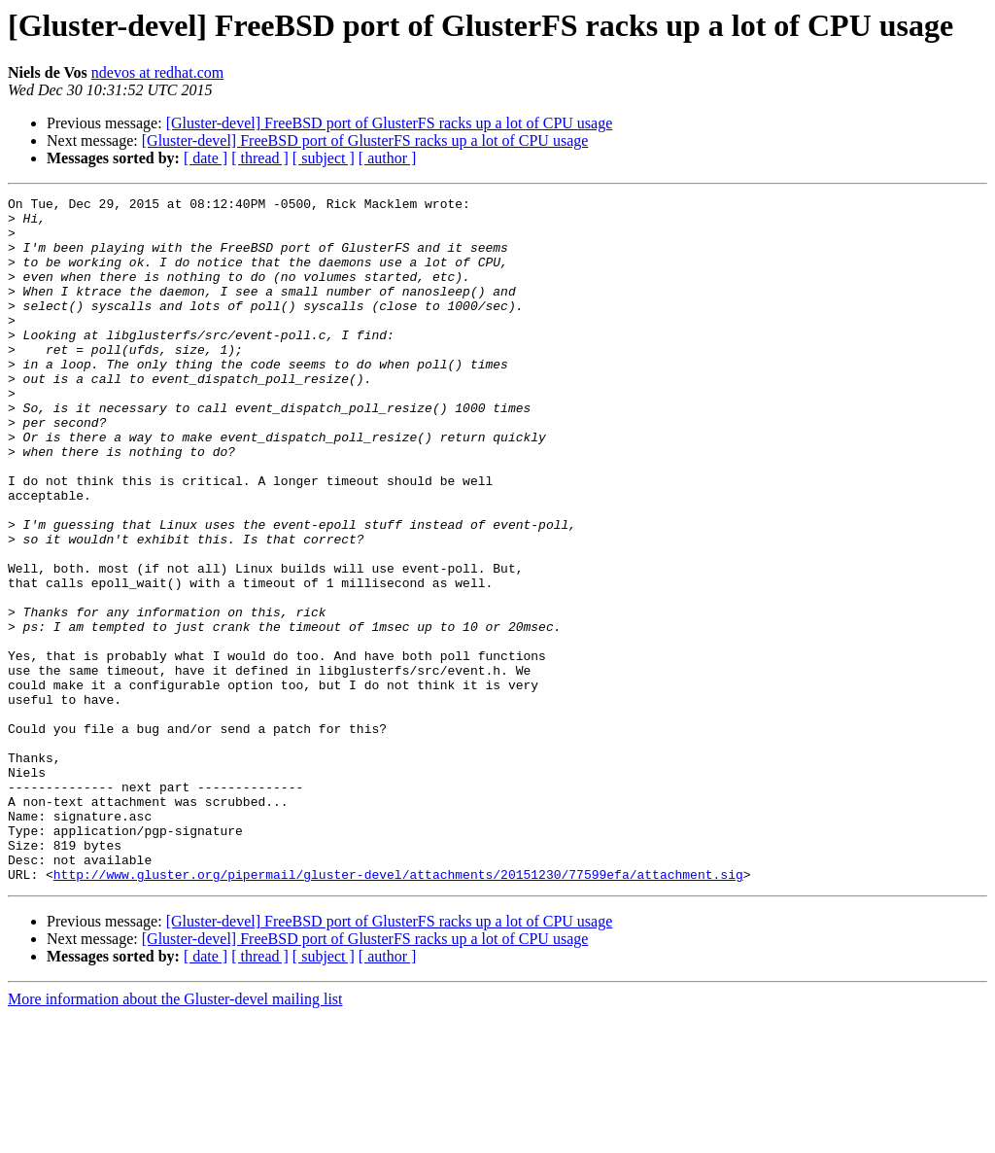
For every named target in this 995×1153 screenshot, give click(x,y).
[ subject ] (323, 158)
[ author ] (388, 158)
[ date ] (205, 158)
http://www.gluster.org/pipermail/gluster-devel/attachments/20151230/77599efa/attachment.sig (398, 1011)
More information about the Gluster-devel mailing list (175, 1136)
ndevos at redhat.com (157, 72)
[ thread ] (260, 158)
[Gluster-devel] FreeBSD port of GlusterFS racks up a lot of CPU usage (389, 123)
